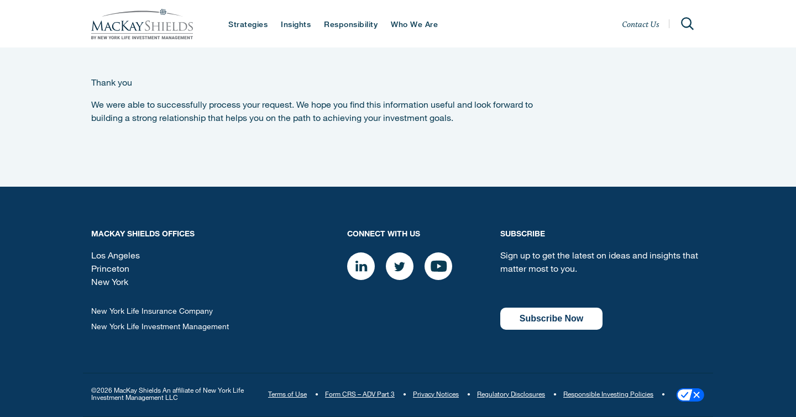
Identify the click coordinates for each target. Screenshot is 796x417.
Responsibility (351, 25)
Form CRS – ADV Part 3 (360, 395)
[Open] (687, 23)
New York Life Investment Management (160, 327)
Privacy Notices (436, 395)
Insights (296, 25)
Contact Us (640, 23)
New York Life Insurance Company (152, 312)
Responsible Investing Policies (608, 395)
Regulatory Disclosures (511, 395)
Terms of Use (287, 395)
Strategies (248, 25)
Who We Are (414, 25)
